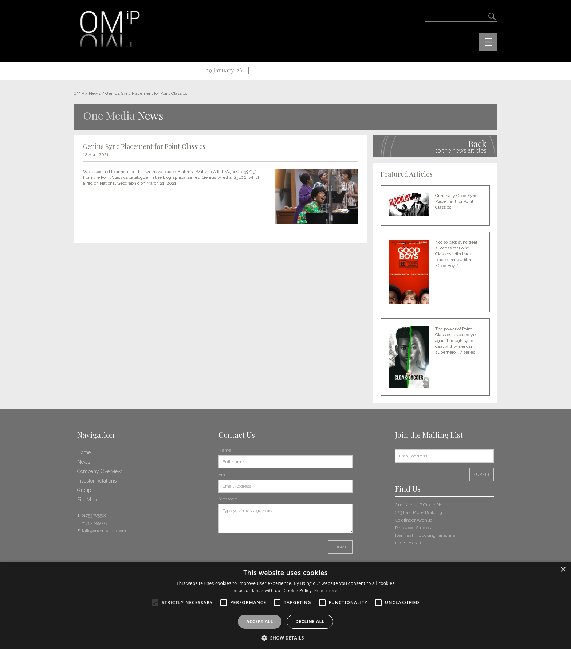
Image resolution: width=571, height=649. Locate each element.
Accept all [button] (259, 621)
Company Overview (99, 471)
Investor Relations (97, 481)
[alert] (285, 605)
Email (224, 474)
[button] (285, 637)
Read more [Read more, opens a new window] (326, 590)
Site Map (87, 500)
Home (84, 452)
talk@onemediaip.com (104, 530)
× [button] (563, 570)
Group (84, 490)
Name (224, 450)
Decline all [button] (309, 621)
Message (227, 499)
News (83, 462)
